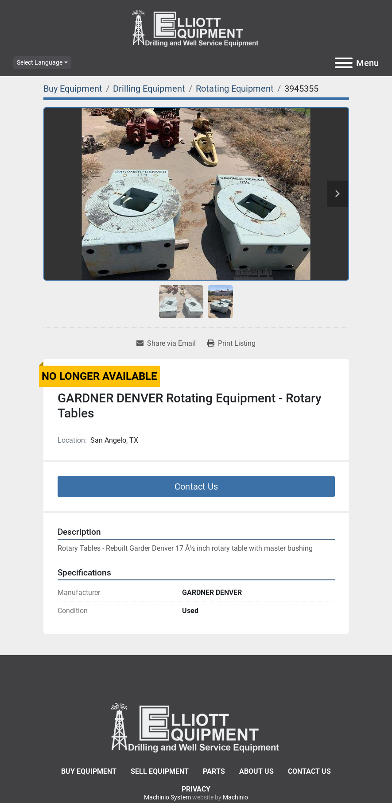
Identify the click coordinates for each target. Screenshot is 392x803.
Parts (214, 771)
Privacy (196, 789)
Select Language (39, 62)
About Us (256, 771)
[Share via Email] (166, 343)
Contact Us (196, 486)
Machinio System (167, 797)
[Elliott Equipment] (196, 727)
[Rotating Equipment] (235, 88)
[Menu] (344, 63)
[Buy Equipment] (72, 88)
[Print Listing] (231, 343)
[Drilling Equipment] (149, 88)
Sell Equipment (160, 771)
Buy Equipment (88, 771)
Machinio (235, 797)
